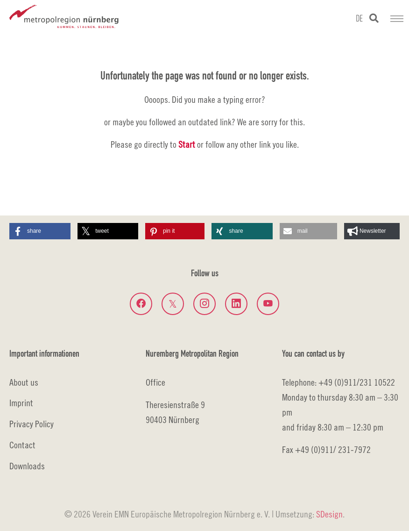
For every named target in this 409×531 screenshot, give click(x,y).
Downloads (27, 465)
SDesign (329, 514)
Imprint (21, 402)
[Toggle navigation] (397, 19)
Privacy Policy (31, 423)
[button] (40, 231)
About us (23, 382)
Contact (22, 444)
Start (186, 144)
